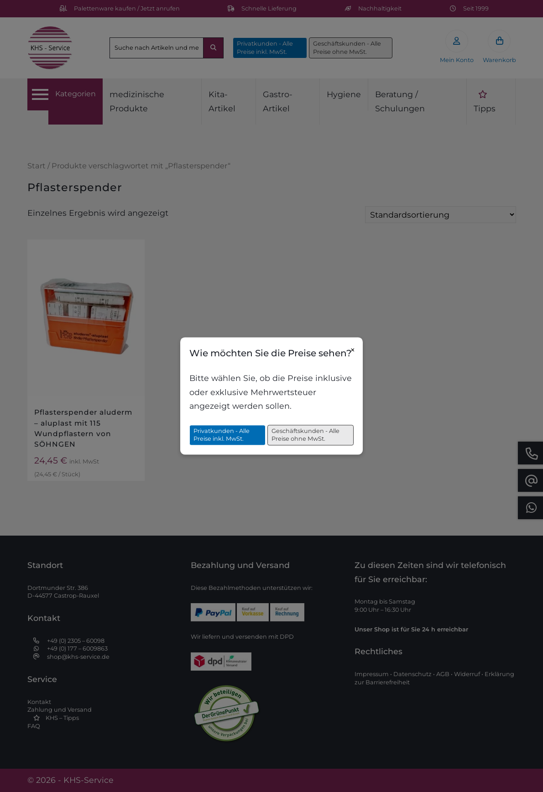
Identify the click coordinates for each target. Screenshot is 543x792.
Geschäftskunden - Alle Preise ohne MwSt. (305, 435)
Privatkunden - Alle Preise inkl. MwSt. (221, 435)
